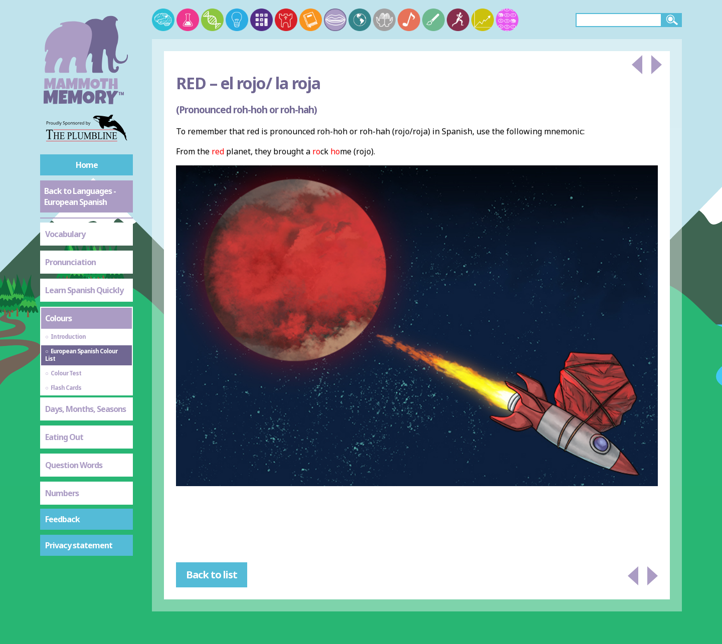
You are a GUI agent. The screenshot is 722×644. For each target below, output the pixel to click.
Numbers (62, 493)
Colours (58, 318)
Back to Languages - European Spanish (80, 196)
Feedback (62, 519)
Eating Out (64, 437)
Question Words (73, 465)
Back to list (211, 574)
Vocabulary (65, 234)
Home (87, 164)
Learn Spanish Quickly (84, 290)
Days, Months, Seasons (85, 408)
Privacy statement (78, 545)
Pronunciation (70, 262)
